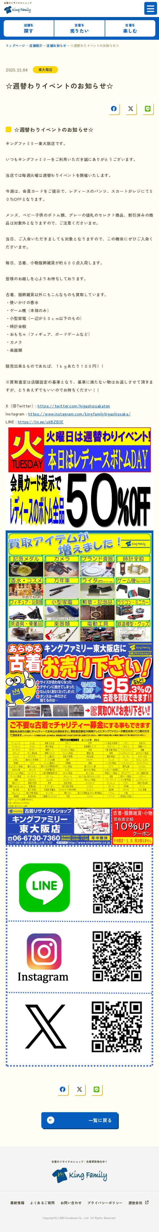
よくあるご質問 (42, 1202)
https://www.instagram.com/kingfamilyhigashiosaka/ (79, 414)
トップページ (15, 45)
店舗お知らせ (56, 45)
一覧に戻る (100, 1120)
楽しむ (130, 28)
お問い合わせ (71, 1202)
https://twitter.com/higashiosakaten (74, 406)
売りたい (79, 28)
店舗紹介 (35, 45)
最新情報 (17, 1202)
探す (28, 28)
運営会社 (135, 1202)
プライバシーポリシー (105, 1202)
